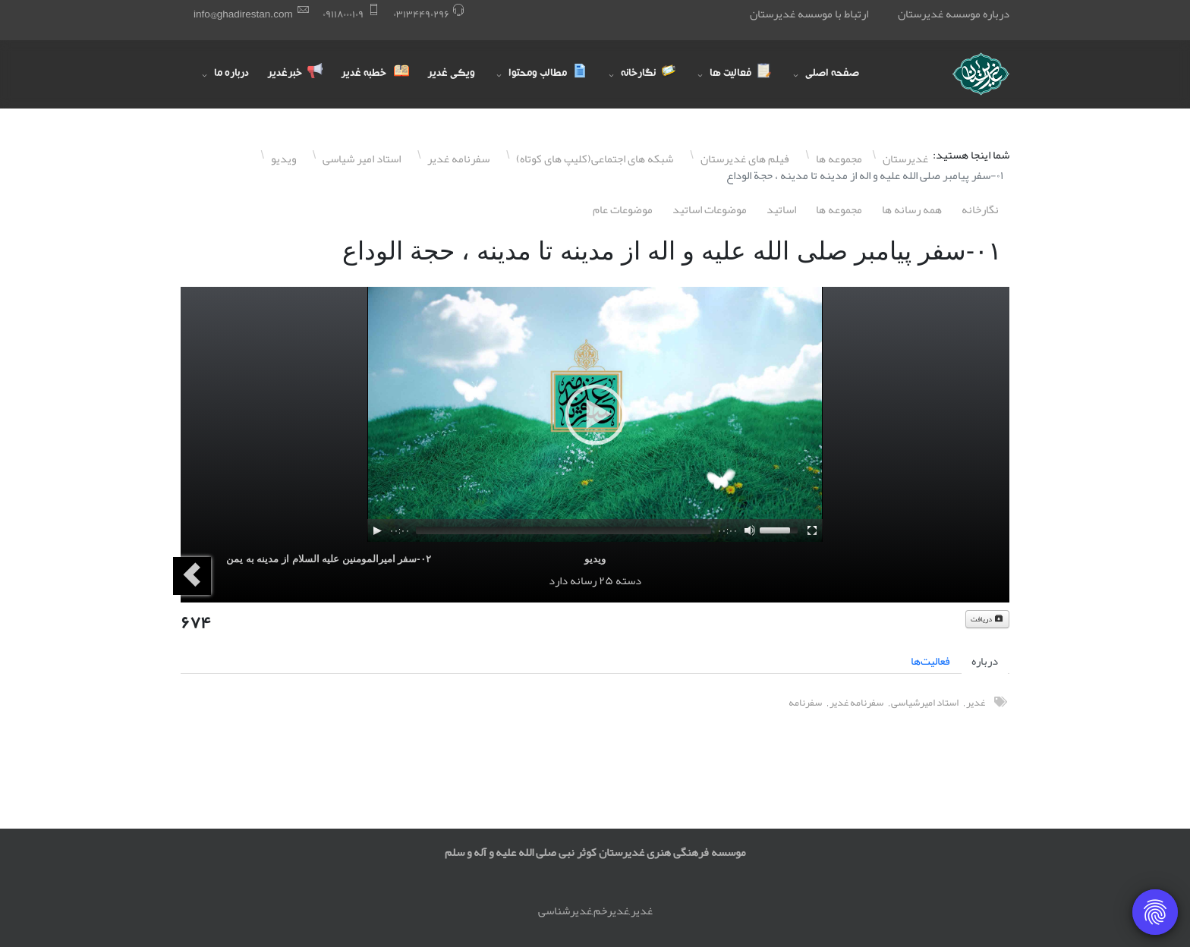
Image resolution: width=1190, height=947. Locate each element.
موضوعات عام (623, 209)
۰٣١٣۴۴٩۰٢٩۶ (421, 14)
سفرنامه (805, 702)
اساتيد (781, 209)
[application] (595, 414)
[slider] (563, 530)
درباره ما (231, 74)
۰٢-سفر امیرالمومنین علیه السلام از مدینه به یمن (328, 559)
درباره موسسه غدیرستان (953, 13)
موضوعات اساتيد (709, 209)
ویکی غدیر (451, 74)
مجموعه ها (839, 209)
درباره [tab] (984, 661)
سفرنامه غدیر (856, 702)
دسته (628, 580)
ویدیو (595, 559)
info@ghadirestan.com (243, 14)
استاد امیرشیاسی (925, 702)
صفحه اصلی (832, 74)
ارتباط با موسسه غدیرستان (809, 13)
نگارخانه (980, 209)
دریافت (987, 619)
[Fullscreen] (812, 530)
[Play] (377, 530)
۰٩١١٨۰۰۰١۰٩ (343, 14)
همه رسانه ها (912, 209)
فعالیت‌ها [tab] (930, 661)
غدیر (975, 702)
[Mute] (750, 530)
